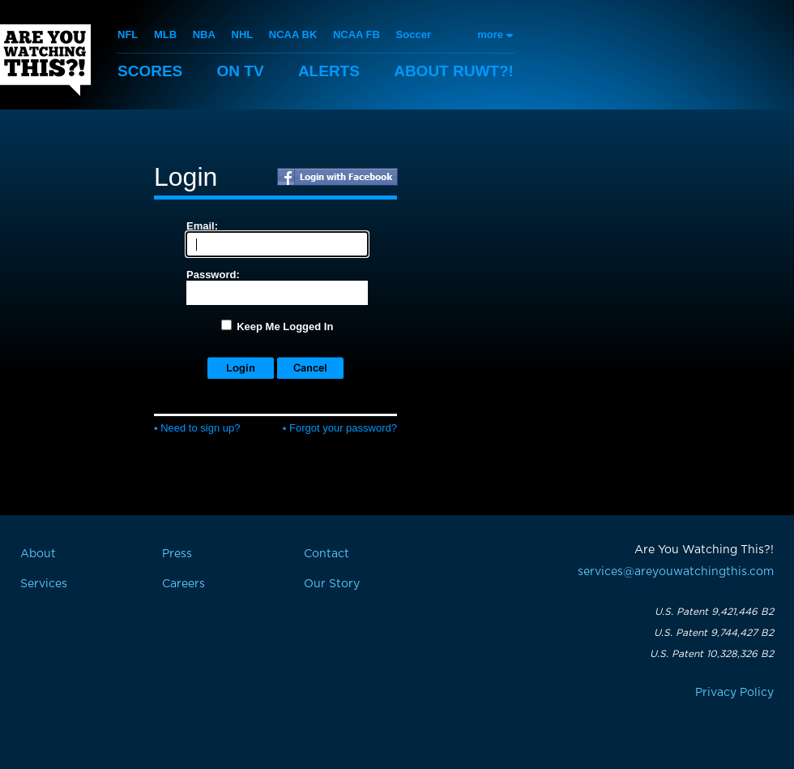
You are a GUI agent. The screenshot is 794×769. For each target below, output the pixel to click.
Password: (213, 275)
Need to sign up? (197, 428)
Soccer (413, 34)
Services (43, 584)
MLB (165, 34)
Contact (326, 554)
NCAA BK (293, 34)
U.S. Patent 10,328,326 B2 (712, 654)
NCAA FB (356, 34)
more (490, 34)
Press (177, 554)
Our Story (332, 584)
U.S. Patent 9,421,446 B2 (714, 611)
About (454, 70)
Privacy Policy (734, 692)
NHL (243, 34)
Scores (149, 70)
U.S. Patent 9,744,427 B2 (714, 633)
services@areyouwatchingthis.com (676, 572)
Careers (183, 584)
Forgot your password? (340, 428)
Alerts (329, 70)
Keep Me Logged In (285, 326)
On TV (240, 70)
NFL (127, 34)
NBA (204, 34)
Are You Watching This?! (45, 60)
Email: (202, 226)
